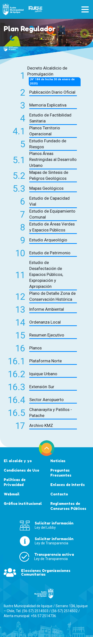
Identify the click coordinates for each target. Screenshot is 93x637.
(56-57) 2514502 (64, 611)
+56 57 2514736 (43, 616)
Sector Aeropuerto (46, 399)
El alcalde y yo (18, 461)
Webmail (12, 494)
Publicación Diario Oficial (52, 92)
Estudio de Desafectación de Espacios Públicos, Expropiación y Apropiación (46, 274)
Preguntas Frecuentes (60, 472)
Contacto (59, 494)
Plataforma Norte (45, 360)
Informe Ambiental (46, 309)
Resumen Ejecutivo (46, 335)
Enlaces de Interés (67, 485)
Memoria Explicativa (47, 105)
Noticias (57, 461)
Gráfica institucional (23, 503)
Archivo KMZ (41, 425)
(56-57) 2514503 (35, 611)
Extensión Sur (41, 386)
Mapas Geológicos (46, 188)
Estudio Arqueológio (48, 239)
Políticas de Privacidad (15, 482)
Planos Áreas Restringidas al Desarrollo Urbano (53, 159)
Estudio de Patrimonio (49, 252)
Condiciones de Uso (21, 470)
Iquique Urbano (43, 373)
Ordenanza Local (45, 322)
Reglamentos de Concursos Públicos (68, 506)
